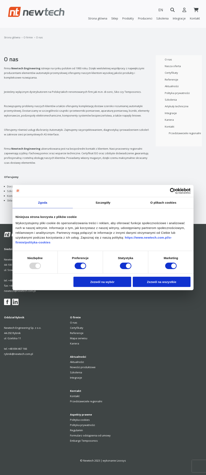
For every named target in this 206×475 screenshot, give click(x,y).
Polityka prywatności (177, 93)
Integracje (179, 18)
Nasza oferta (173, 66)
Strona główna (97, 18)
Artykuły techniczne (176, 106)
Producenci (145, 18)
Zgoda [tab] (42, 202)
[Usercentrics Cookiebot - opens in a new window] (173, 191)
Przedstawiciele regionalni (185, 133)
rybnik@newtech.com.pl (18, 354)
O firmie (28, 37)
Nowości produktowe (83, 367)
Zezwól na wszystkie (161, 282)
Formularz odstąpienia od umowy (90, 435)
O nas (39, 37)
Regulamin (76, 430)
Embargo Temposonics (84, 440)
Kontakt (195, 18)
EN (159, 9)
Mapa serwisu (78, 338)
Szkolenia (162, 18)
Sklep (114, 18)
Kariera (169, 120)
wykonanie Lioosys (114, 460)
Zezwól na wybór (102, 282)
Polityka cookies (80, 420)
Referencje (171, 79)
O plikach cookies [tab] (163, 202)
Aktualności (172, 86)
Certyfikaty (171, 73)
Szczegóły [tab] (103, 202)
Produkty (128, 18)
